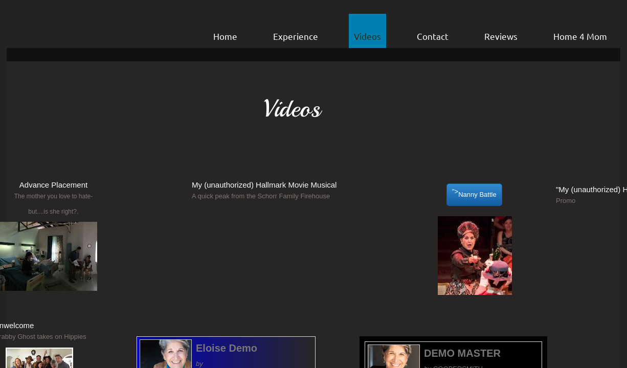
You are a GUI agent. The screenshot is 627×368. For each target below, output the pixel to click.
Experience (295, 36)
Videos (367, 36)
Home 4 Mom (580, 36)
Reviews (501, 36)
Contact (433, 36)
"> (474, 195)
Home (225, 36)
